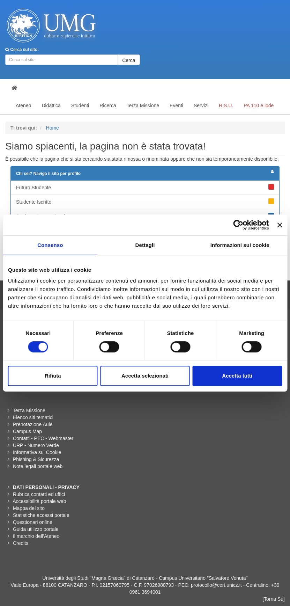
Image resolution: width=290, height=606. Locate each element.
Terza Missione (29, 410)
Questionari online (32, 522)
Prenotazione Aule (33, 424)
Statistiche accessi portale (41, 515)
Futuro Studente (145, 187)
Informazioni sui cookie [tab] (239, 245)
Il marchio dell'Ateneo (36, 536)
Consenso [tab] (50, 245)
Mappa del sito (29, 508)
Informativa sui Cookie (37, 452)
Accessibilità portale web (39, 501)
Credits (20, 543)
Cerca (128, 60)
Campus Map (27, 431)
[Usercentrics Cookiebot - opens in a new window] (238, 225)
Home (52, 128)
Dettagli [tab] (145, 245)
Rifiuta (53, 376)
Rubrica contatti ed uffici (39, 494)
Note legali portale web (37, 466)
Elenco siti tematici (33, 417)
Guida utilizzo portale (36, 529)
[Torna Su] (273, 599)
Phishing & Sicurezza (36, 459)
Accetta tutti (237, 376)
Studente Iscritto (145, 201)
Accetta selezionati (145, 376)
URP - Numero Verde (36, 445)
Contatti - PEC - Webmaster (43, 438)
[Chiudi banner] (279, 224)
